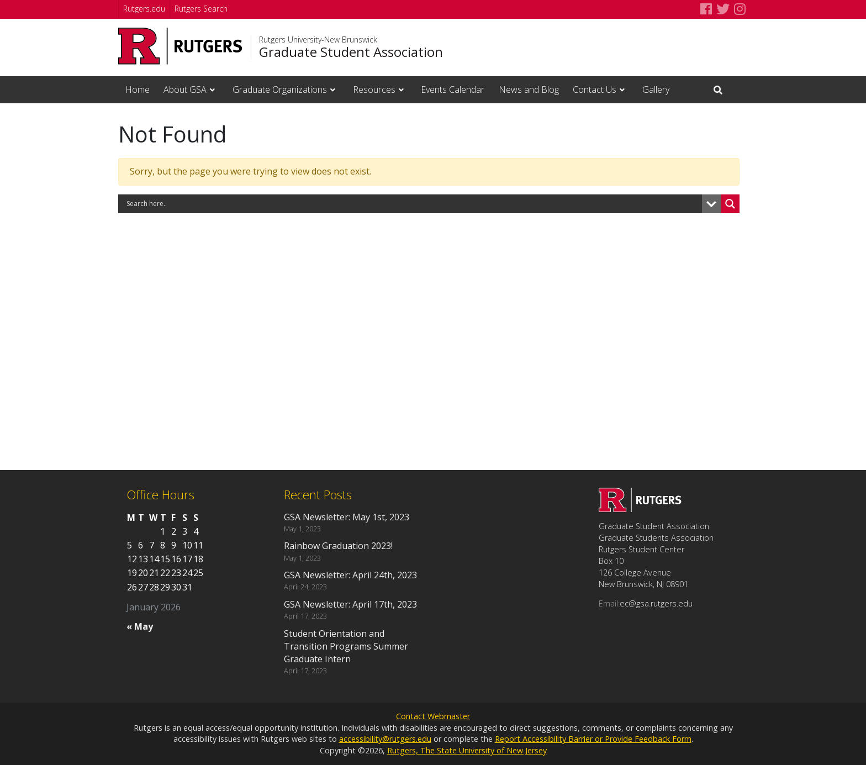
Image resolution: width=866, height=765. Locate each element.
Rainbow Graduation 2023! (338, 546)
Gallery (655, 89)
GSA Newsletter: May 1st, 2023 (346, 517)
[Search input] (412, 203)
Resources (374, 89)
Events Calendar (452, 89)
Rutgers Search (201, 8)
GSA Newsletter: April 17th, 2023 (350, 604)
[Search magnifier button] (730, 203)
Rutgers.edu (144, 8)
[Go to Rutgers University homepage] (180, 46)
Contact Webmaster (433, 716)
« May (139, 626)
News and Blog (529, 89)
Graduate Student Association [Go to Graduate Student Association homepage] (351, 52)
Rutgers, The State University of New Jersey (467, 750)
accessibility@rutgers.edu (385, 739)
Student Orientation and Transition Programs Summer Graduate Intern (346, 646)
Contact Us (594, 89)
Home (137, 89)
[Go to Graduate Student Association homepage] (640, 509)
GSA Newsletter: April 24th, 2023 (350, 575)
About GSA (185, 89)
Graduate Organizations (280, 89)
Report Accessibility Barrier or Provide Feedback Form (593, 739)
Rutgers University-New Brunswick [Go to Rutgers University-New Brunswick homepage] (318, 39)
